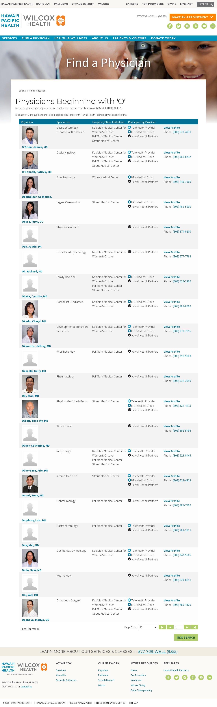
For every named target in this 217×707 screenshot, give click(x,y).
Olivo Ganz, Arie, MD (35, 470)
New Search (186, 637)
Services (9, 38)
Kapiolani (43, 4)
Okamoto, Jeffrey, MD (36, 346)
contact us (26, 686)
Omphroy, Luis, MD (34, 520)
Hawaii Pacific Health (17, 4)
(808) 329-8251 (182, 580)
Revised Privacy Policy (81, 703)
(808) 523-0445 (182, 455)
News (134, 670)
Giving (172, 4)
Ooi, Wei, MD (30, 595)
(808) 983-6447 (182, 157)
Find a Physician (36, 38)
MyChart (186, 4)
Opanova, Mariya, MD (35, 620)
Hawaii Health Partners (176, 670)
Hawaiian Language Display (50, 703)
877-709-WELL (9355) (158, 651)
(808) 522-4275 (182, 405)
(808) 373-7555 (182, 331)
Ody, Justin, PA (31, 246)
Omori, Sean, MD (33, 495)
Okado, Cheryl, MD (34, 321)
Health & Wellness (70, 38)
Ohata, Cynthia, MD (34, 296)
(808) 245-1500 (182, 182)
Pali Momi (61, 4)
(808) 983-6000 (182, 306)
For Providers (153, 4)
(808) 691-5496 (182, 430)
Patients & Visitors (129, 38)
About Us (100, 38)
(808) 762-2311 (182, 530)
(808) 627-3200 (182, 281)
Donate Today (163, 38)
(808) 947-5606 (182, 555)
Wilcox (103, 4)
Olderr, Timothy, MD (35, 420)
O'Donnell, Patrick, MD (37, 172)
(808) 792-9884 (182, 356)
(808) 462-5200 (182, 206)
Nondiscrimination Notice (110, 703)
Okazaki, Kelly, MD (34, 371)
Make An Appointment (190, 17)
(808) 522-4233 (182, 132)
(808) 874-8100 (182, 231)
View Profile (172, 127)
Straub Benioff (82, 4)
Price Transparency (142, 690)
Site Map (133, 703)
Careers (132, 4)
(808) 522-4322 (182, 480)
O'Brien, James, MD (35, 147)
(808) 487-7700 (182, 505)
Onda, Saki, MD (31, 570)
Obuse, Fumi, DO (32, 221)
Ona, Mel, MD (30, 545)
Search (204, 4)
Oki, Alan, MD (30, 396)
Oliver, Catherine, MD (36, 445)
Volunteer (136, 680)
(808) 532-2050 (182, 381)
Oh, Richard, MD (32, 271)
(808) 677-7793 (182, 256)
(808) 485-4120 (182, 605)
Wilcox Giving (138, 685)
